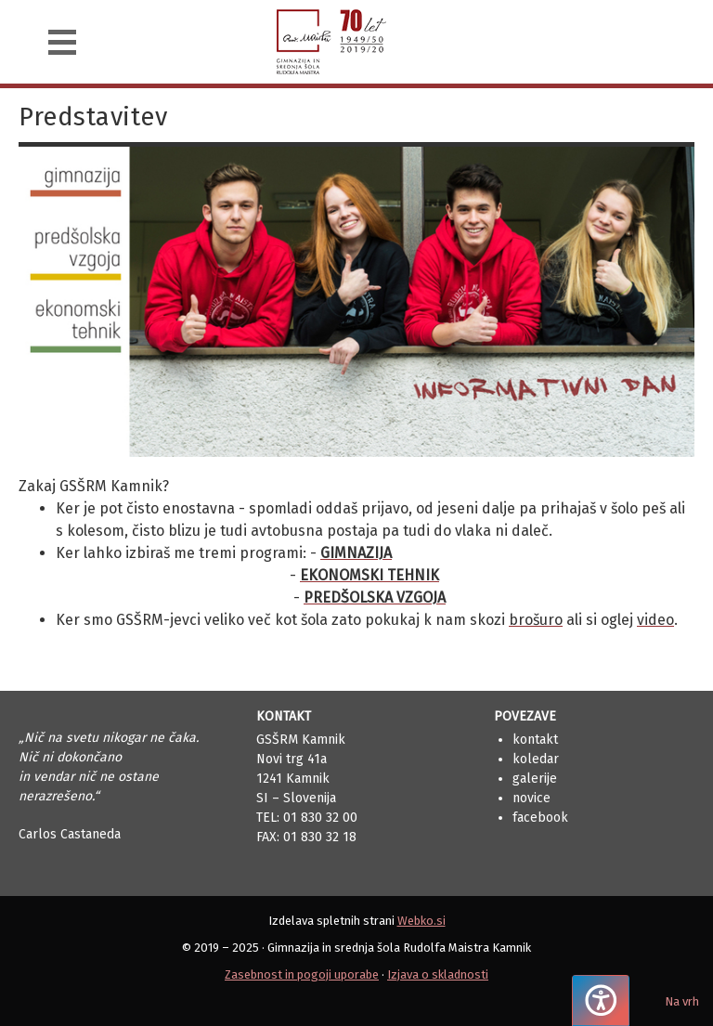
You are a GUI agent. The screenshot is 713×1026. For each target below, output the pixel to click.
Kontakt (535, 739)
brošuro (536, 620)
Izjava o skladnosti (437, 974)
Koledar (535, 759)
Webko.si (421, 921)
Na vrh (682, 1001)
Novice (531, 798)
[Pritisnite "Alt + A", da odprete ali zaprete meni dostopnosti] (600, 1000)
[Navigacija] (62, 42)
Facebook (540, 817)
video (655, 620)
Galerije (534, 778)
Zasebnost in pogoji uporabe (302, 974)
